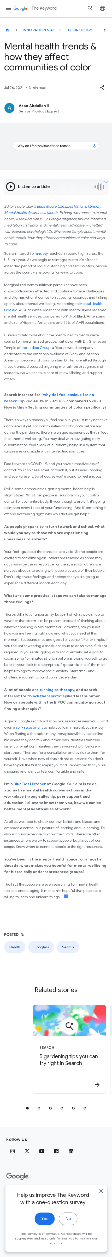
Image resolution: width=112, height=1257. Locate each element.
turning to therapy (56, 689)
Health (14, 947)
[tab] (27, 1108)
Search (68, 947)
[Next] (104, 30)
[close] (101, 1198)
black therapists (44, 696)
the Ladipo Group (35, 347)
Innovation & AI (38, 30)
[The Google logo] (17, 1176)
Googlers (41, 947)
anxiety (42, 253)
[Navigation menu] (8, 8)
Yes (44, 1226)
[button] (102, 87)
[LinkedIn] (71, 1151)
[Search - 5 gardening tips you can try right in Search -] (61, 1049)
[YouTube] (42, 1151)
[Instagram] (12, 1151)
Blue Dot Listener (30, 784)
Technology (79, 30)
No (68, 1226)
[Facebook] (56, 1151)
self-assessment (29, 727)
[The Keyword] (7, 30)
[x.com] (27, 1151)
